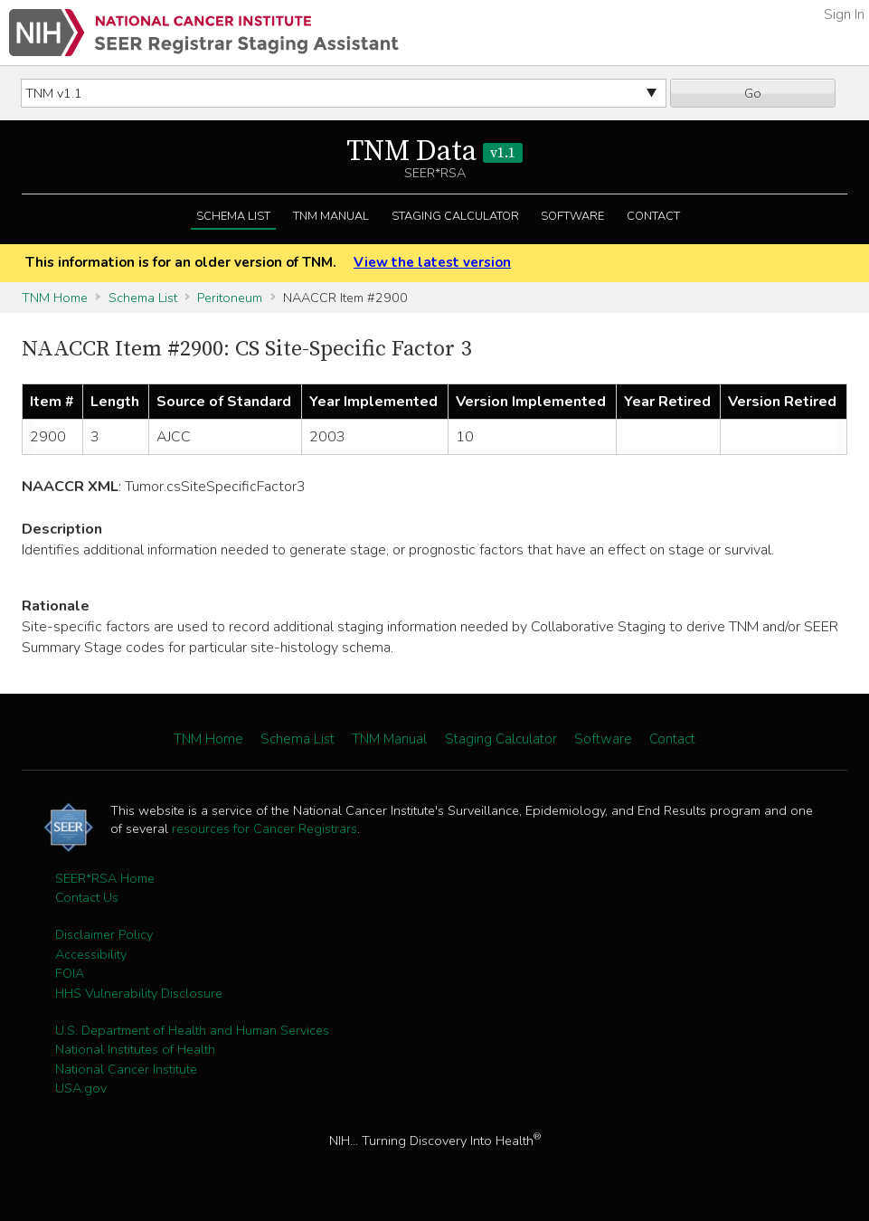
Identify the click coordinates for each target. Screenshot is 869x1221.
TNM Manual (331, 216)
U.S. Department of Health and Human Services (192, 1030)
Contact (653, 216)
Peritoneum (229, 298)
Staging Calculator (455, 216)
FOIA (69, 973)
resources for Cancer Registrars (264, 828)
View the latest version (432, 262)
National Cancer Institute (126, 1069)
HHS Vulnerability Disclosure (138, 993)
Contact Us (86, 897)
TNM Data (434, 152)
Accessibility (91, 954)
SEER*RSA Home (105, 878)
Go (752, 93)
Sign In (844, 14)
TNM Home (55, 298)
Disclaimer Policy (104, 934)
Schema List (233, 216)
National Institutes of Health (135, 1049)
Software (572, 216)
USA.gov (81, 1088)
